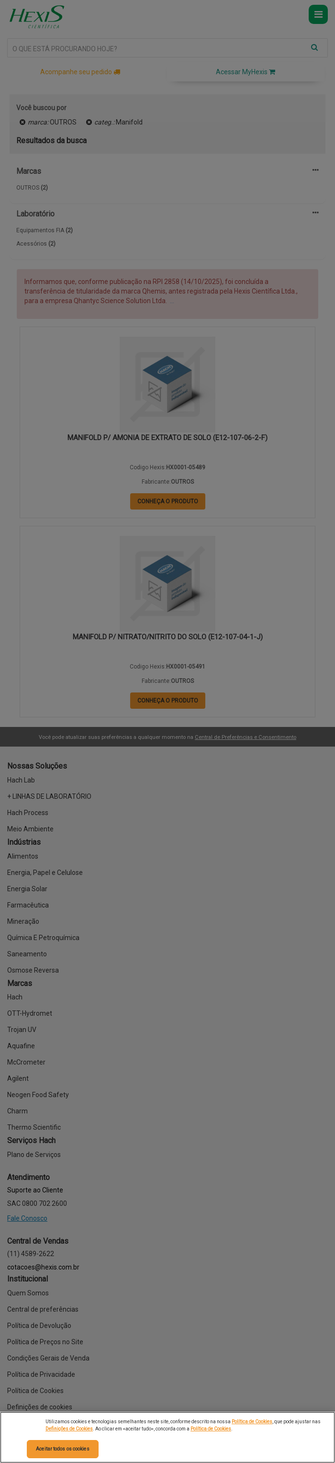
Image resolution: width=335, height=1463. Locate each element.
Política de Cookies (252, 1421)
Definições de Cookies (69, 1428)
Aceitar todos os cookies (62, 1449)
